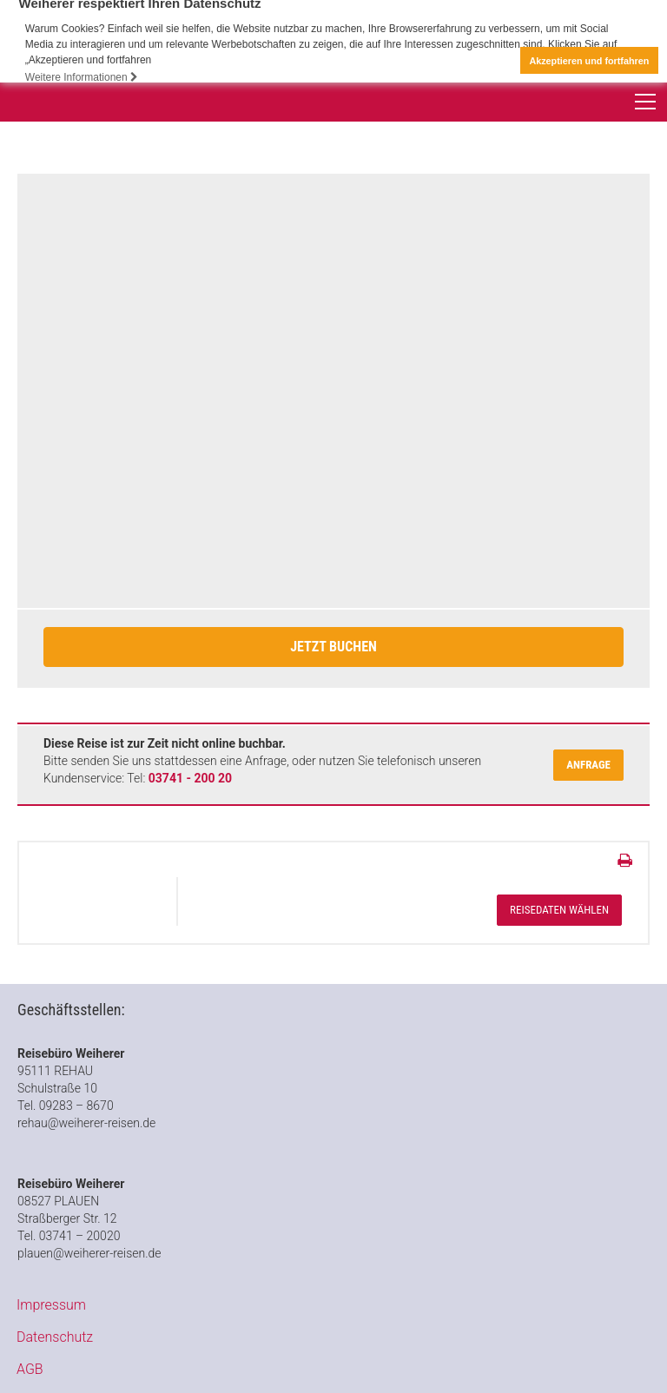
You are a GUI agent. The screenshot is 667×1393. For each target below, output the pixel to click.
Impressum (51, 1305)
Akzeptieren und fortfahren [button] (589, 61)
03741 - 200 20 (190, 778)
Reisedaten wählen (559, 909)
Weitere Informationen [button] (81, 77)
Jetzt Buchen (333, 646)
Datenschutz (55, 1337)
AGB (30, 1369)
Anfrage (588, 764)
